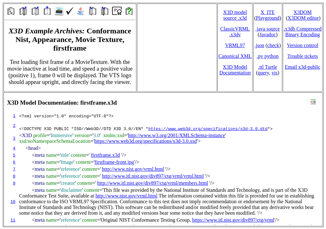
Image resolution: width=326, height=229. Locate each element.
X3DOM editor (303, 18)
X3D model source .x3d (235, 15)
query (263, 72)
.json (259, 45)
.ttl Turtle (267, 67)
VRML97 (235, 45)
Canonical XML (235, 56)
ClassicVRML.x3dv (235, 31)
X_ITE (267, 12)
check (273, 45)
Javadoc (267, 34)
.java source (267, 28)
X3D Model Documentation (235, 69)
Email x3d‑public (303, 67)
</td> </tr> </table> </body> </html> (163, 159)
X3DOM (303, 12)
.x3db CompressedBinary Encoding (303, 31)
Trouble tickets (302, 56)
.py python (267, 56)
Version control (302, 45)
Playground (268, 18)
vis (275, 72)
